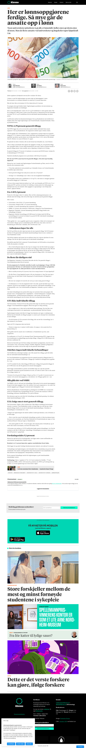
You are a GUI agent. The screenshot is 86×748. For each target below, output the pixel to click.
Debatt (55, 3)
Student (61, 3)
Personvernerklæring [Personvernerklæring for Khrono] (19, 714)
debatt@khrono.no (61, 704)
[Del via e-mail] (77, 91)
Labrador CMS (63, 721)
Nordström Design (65, 718)
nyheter (10, 472)
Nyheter (50, 3)
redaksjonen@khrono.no (62, 702)
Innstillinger (80, 746)
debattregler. (39, 711)
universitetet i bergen (44, 472)
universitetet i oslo (32, 472)
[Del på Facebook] (69, 91)
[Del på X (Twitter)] (72, 91)
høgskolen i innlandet (19, 472)
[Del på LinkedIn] (74, 91)
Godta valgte (20, 743)
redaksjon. (47, 709)
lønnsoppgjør (55, 472)
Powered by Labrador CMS (43, 745)
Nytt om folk (68, 3)
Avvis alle (29, 743)
